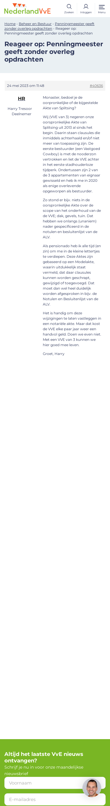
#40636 (96, 85)
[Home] (27, 8)
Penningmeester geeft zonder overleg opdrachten (49, 26)
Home (10, 24)
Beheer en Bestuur (35, 24)
